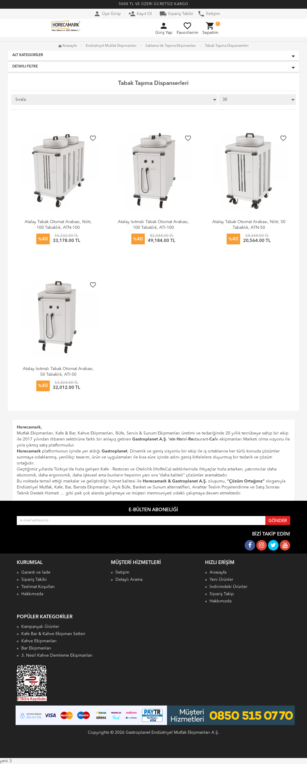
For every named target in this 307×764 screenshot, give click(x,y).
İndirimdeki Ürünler (228, 587)
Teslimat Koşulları (38, 587)
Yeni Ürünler (221, 579)
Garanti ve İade (35, 572)
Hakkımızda (32, 594)
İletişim (209, 14)
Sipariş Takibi (176, 14)
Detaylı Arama (128, 579)
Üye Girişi (107, 14)
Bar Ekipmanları (36, 648)
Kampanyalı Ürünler (40, 627)
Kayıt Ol (140, 14)
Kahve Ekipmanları (39, 641)
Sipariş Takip (222, 594)
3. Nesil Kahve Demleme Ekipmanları (57, 655)
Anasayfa (67, 46)
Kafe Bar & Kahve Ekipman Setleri (53, 634)
